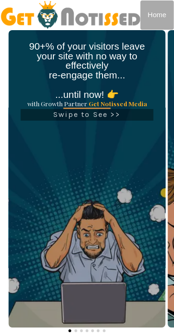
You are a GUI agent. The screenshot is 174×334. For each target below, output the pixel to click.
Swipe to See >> (87, 116)
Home (157, 15)
